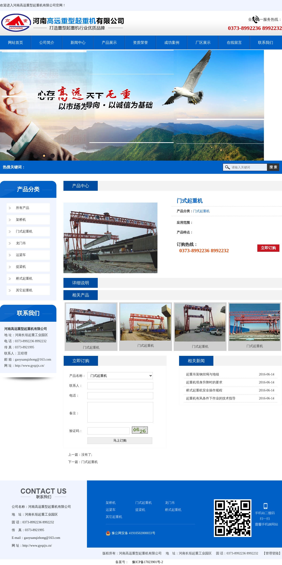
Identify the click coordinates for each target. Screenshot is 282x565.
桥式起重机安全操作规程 (204, 390)
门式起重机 (24, 231)
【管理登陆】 (272, 553)
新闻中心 (78, 43)
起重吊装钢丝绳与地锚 (202, 374)
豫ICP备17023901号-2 (147, 562)
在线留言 (234, 43)
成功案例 (171, 43)
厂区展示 (203, 43)
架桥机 (21, 219)
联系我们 (265, 43)
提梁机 (21, 266)
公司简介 (46, 43)
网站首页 (15, 43)
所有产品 (22, 208)
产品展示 (109, 43)
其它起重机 (24, 290)
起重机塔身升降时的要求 (204, 382)
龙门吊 (21, 243)
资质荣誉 (140, 43)
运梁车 (21, 255)
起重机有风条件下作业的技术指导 (210, 398)
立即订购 (268, 248)
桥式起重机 (24, 278)
